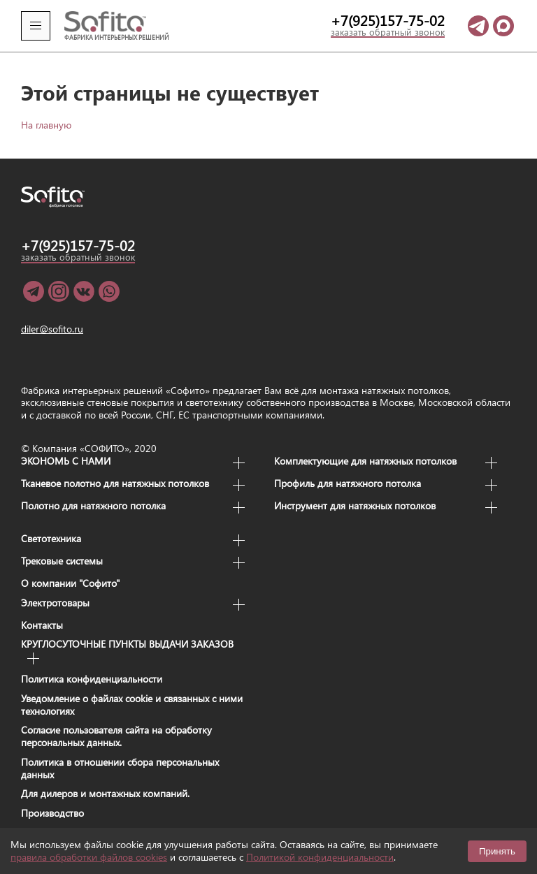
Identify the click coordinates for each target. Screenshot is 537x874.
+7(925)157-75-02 (388, 21)
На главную (46, 124)
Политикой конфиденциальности (320, 857)
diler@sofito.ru (52, 329)
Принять (497, 851)
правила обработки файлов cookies (88, 857)
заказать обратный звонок (388, 33)
